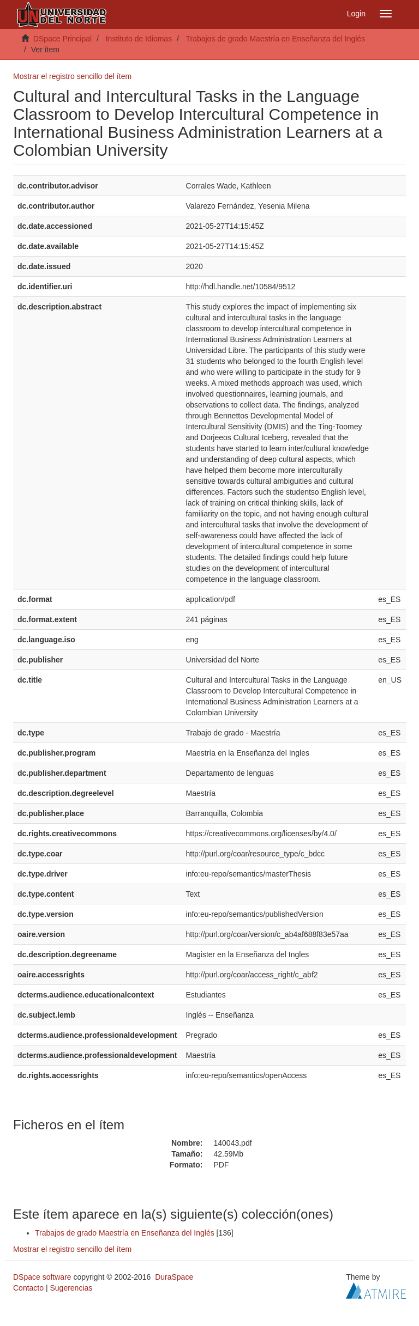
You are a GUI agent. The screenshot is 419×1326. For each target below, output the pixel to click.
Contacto (28, 1288)
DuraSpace (174, 1277)
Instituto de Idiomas (139, 38)
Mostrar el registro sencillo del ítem (72, 76)
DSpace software (42, 1277)
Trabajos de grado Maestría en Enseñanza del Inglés (275, 38)
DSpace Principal (62, 38)
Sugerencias (71, 1288)
